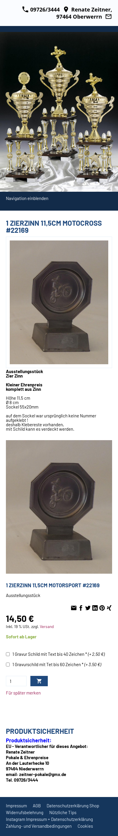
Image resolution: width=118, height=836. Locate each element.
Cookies (85, 826)
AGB (37, 805)
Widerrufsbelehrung (24, 812)
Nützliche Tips (62, 812)
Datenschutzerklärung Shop (73, 805)
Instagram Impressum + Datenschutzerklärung (49, 819)
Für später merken (23, 692)
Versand (47, 626)
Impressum (16, 805)
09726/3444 (41, 9)
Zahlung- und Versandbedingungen (39, 826)
